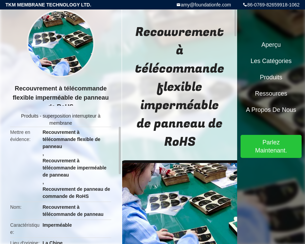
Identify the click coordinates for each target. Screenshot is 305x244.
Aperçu (271, 44)
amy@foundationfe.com (206, 4)
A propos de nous (271, 109)
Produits (29, 116)
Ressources (271, 93)
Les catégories (270, 61)
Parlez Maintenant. (271, 146)
